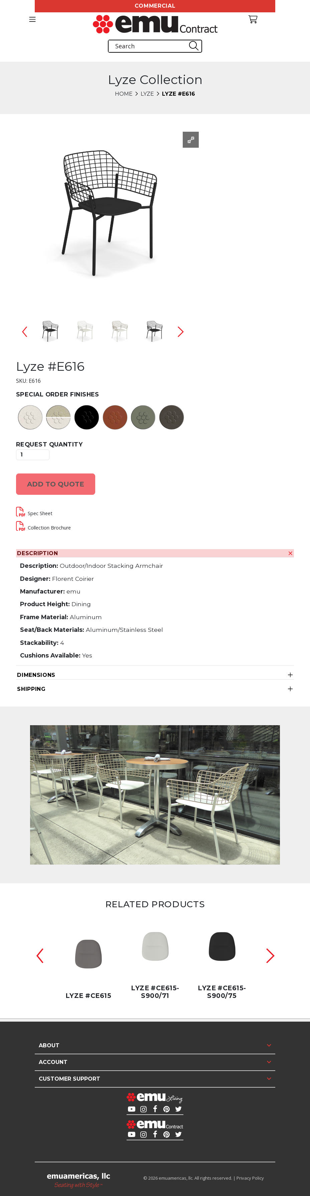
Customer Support (69, 1079)
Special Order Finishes (57, 394)
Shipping (31, 689)
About (49, 1045)
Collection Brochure (49, 527)
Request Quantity (49, 444)
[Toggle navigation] (32, 19)
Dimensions (36, 675)
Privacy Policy (250, 1178)
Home (124, 94)
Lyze (147, 94)
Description (37, 553)
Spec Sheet (40, 513)
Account (53, 1062)
